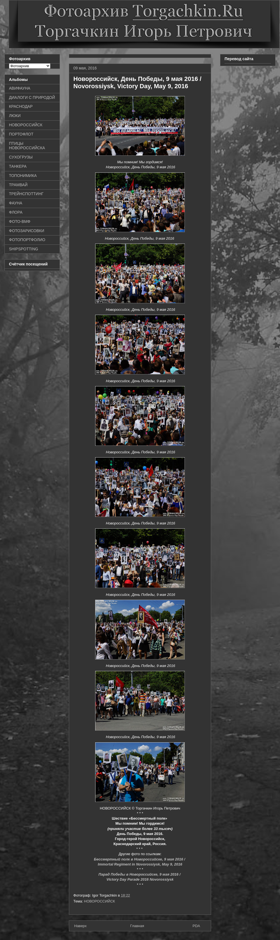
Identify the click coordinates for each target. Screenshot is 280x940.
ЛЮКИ (15, 115)
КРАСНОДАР (21, 106)
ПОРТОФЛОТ (21, 134)
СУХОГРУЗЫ (20, 157)
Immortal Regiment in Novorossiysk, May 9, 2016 (140, 864)
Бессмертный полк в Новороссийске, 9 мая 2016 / (140, 859)
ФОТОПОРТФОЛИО (27, 239)
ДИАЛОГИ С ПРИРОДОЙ (32, 97)
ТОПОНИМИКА (23, 175)
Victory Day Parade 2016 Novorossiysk (139, 879)
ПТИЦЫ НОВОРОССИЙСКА (27, 145)
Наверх (80, 926)
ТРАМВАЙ (18, 185)
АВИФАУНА (19, 88)
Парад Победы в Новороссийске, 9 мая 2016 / (140, 874)
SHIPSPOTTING (23, 249)
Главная (137, 926)
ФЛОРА (15, 212)
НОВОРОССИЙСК (99, 901)
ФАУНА (15, 203)
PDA (196, 926)
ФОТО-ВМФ (20, 221)
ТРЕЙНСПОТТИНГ (26, 194)
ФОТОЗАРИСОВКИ (26, 230)
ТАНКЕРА (18, 166)
